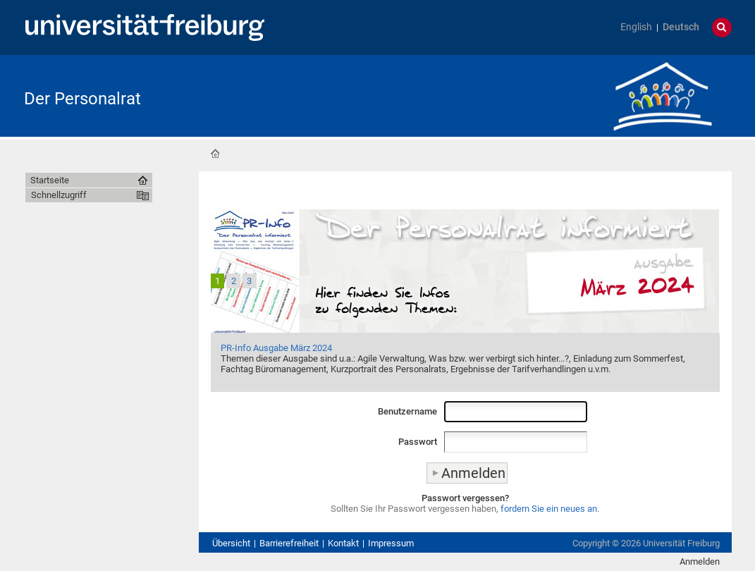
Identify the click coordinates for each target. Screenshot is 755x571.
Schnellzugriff (59, 195)
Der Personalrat (82, 99)
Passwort (417, 441)
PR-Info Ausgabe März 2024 (276, 348)
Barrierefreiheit (289, 543)
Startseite (215, 154)
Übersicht (231, 543)
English (636, 27)
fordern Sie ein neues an (549, 508)
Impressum (391, 543)
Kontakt (343, 543)
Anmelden (700, 561)
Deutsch (681, 27)
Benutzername (407, 411)
